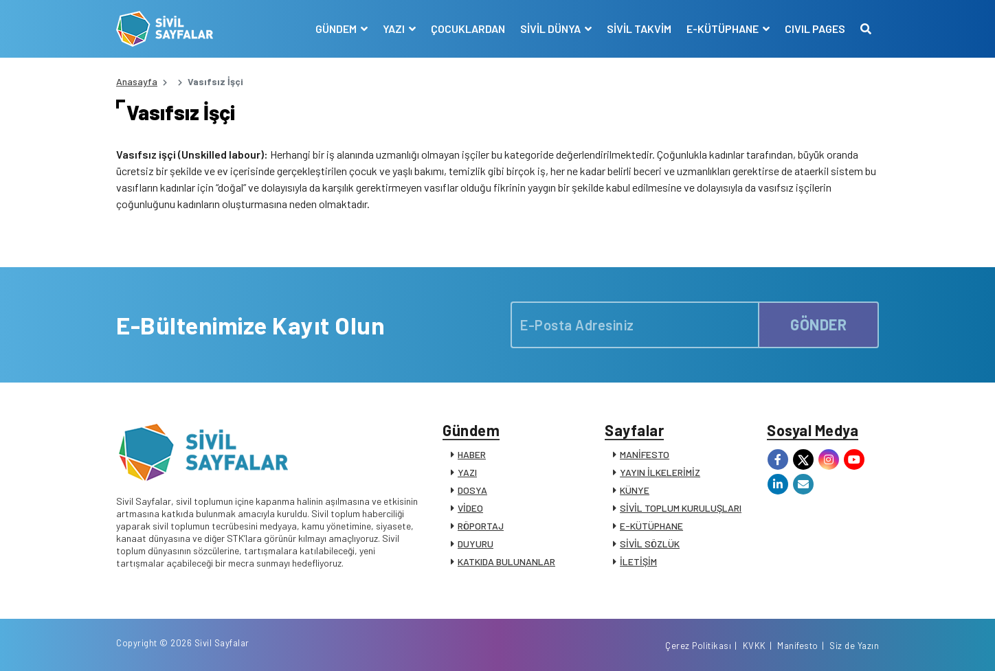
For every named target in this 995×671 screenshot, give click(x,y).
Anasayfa (136, 81)
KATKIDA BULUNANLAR (506, 561)
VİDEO (470, 508)
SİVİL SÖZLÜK (650, 543)
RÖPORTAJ (481, 526)
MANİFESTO (644, 454)
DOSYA (472, 490)
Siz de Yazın (854, 645)
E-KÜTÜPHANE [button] (723, 28)
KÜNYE (634, 490)
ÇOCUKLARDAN (468, 28)
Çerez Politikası (698, 645)
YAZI (467, 472)
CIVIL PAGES (815, 28)
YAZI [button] (395, 28)
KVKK (754, 645)
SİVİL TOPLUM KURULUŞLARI (680, 508)
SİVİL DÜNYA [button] (551, 28)
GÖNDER (818, 325)
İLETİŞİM (638, 561)
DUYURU (475, 543)
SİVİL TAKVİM (639, 28)
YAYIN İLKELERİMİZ (660, 472)
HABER (472, 454)
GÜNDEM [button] (337, 28)
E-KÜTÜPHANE (651, 526)
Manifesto (797, 645)
